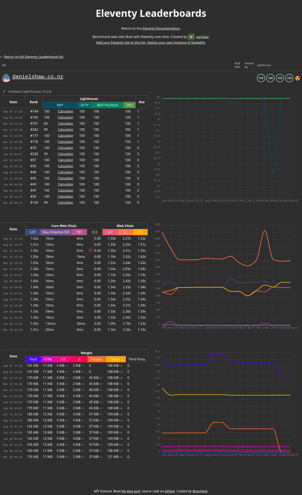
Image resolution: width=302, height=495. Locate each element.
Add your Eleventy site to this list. (121, 42)
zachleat (198, 37)
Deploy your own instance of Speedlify (176, 42)
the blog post (130, 491)
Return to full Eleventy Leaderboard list (33, 57)
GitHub (170, 491)
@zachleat (199, 491)
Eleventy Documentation (161, 28)
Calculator (65, 111)
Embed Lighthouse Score (30, 91)
